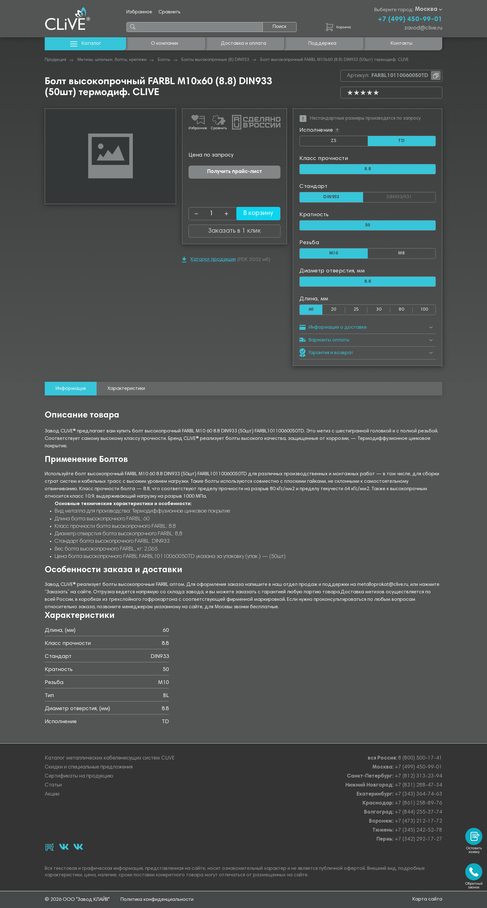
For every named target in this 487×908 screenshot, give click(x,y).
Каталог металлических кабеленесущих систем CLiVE (110, 758)
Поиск (279, 26)
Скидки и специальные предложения (89, 767)
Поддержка (322, 43)
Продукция (55, 60)
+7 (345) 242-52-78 (418, 830)
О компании (164, 43)
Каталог (85, 43)
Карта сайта (427, 899)
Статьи (53, 785)
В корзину (254, 214)
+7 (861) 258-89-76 (418, 803)
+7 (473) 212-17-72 (418, 821)
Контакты (401, 43)
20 (333, 310)
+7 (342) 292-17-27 (418, 839)
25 (356, 310)
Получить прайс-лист (234, 172)
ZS (349, 142)
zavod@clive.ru (423, 28)
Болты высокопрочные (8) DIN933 (215, 60)
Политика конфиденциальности (157, 899)
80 (401, 310)
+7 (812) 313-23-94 (418, 776)
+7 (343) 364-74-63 (418, 794)
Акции (52, 794)
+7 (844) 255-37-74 (418, 812)
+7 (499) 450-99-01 (410, 19)
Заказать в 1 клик (234, 231)
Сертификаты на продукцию (79, 776)
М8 (401, 254)
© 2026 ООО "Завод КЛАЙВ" (77, 899)
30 (378, 310)
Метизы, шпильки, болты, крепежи (112, 60)
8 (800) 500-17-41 (420, 758)
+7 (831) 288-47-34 (418, 785)
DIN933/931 (411, 196)
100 (424, 310)
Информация (71, 389)
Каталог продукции (209, 259)
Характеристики (126, 389)
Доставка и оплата (243, 43)
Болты (164, 60)
